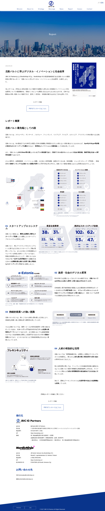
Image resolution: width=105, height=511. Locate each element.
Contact (89, 9)
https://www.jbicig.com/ (37, 433)
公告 (30, 507)
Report (70, 9)
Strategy (41, 9)
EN (102, 3)
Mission (19, 9)
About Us (30, 9)
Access (79, 9)
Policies (19, 507)
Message (52, 9)
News (62, 9)
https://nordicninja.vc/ (36, 460)
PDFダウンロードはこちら (37, 108)
